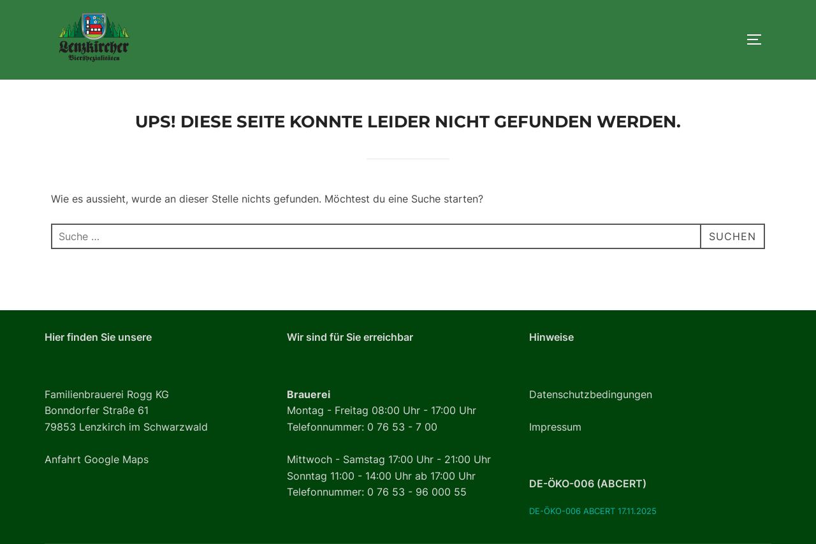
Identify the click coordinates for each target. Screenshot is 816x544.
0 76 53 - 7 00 (402, 427)
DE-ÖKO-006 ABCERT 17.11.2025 (593, 511)
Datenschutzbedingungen (590, 395)
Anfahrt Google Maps (97, 460)
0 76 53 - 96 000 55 (417, 492)
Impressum (555, 427)
